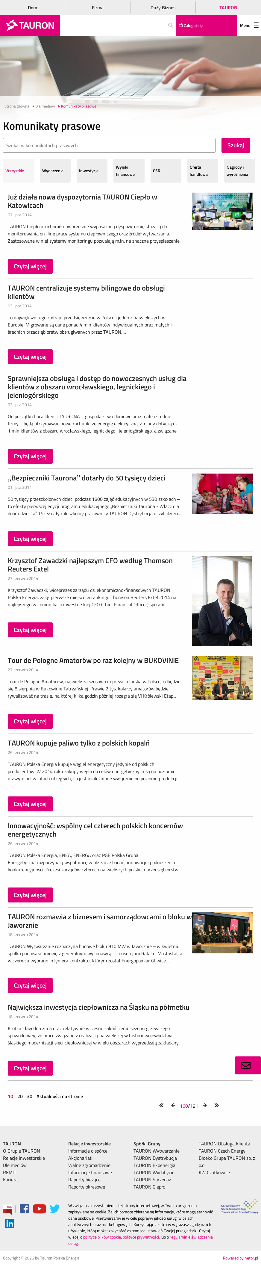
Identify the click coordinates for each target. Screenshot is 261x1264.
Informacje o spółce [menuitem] (87, 1150)
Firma (98, 7)
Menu (249, 25)
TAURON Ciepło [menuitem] (149, 1186)
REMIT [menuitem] (9, 1172)
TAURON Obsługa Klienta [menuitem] (224, 1143)
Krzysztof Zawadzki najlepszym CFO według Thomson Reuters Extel (90, 564)
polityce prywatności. (141, 1237)
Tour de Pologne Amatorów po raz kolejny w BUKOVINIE (93, 660)
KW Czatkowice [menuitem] (214, 1172)
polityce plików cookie (102, 1237)
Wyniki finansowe (125, 170)
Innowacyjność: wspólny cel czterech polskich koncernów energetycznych (95, 829)
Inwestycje (88, 170)
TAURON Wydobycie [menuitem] (153, 1172)
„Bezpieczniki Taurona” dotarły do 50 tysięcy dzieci (87, 477)
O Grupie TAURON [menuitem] (21, 1150)
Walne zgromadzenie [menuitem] (89, 1165)
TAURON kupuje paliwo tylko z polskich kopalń (79, 742)
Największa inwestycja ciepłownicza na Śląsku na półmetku (98, 1007)
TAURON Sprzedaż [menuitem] (152, 1179)
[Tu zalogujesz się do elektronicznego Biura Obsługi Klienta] (206, 25)
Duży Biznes (163, 7)
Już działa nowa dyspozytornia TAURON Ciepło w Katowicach (82, 201)
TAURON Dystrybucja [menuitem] (155, 1158)
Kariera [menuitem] (10, 1179)
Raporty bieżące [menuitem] (84, 1179)
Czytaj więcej (30, 266)
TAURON (228, 7)
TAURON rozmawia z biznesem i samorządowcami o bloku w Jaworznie (100, 920)
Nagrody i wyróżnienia (237, 170)
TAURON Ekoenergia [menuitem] (154, 1165)
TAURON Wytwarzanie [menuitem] (156, 1150)
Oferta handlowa (199, 170)
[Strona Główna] (30, 25)
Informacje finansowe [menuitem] (90, 1172)
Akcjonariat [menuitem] (80, 1158)
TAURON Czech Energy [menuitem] (222, 1150)
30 (29, 1096)
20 (20, 1096)
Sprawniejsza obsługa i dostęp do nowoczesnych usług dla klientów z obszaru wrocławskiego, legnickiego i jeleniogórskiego (97, 386)
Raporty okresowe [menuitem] (86, 1186)
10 (11, 1096)
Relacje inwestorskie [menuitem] (24, 1158)
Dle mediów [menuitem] (15, 1165)
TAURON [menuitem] (12, 1143)
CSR (156, 170)
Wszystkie (14, 170)
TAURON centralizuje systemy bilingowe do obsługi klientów (86, 292)
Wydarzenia (52, 170)
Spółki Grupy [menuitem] (146, 1143)
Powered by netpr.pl (240, 1258)
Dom (32, 7)
